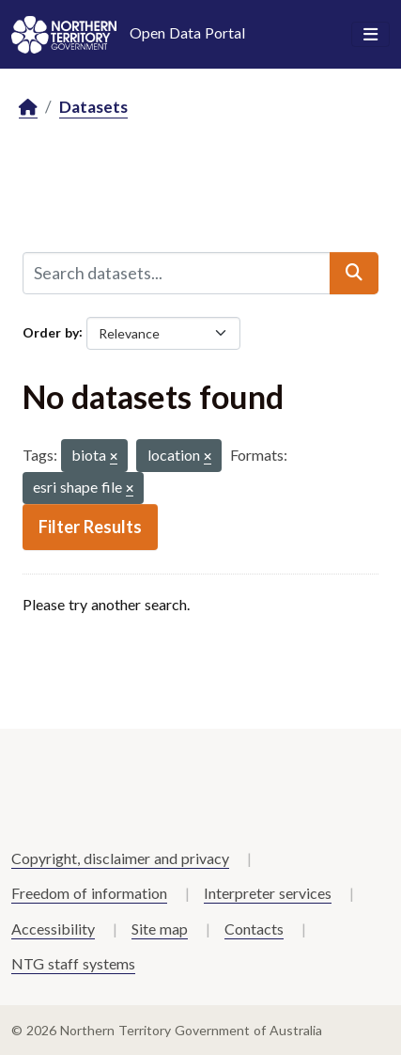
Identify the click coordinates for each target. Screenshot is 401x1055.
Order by (51, 331)
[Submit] (354, 272)
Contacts (254, 928)
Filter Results (90, 526)
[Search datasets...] (177, 272)
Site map (159, 928)
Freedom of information (89, 893)
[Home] (28, 107)
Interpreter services (268, 893)
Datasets (93, 107)
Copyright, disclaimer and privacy (120, 858)
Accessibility (53, 928)
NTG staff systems (73, 963)
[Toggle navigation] (370, 35)
